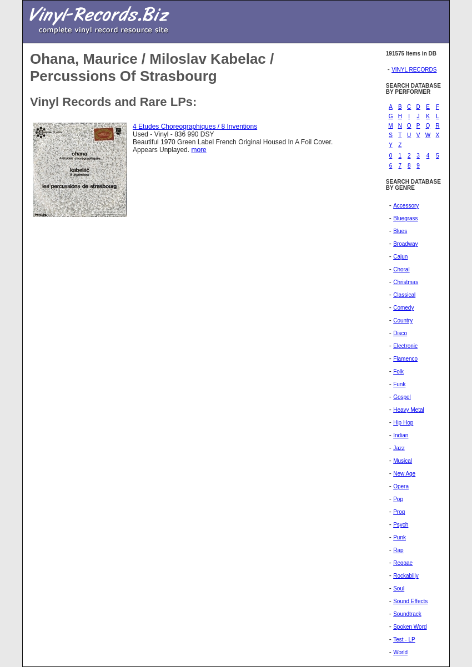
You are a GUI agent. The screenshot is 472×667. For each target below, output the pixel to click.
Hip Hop (403, 423)
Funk (399, 384)
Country (403, 320)
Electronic (405, 346)
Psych (400, 525)
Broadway (405, 244)
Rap (398, 550)
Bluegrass (405, 218)
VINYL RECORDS (413, 70)
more (198, 150)
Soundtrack (407, 614)
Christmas (405, 282)
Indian (400, 435)
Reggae (403, 563)
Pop (398, 499)
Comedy (403, 308)
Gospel (402, 397)
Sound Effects (410, 601)
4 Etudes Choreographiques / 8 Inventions (195, 126)
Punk (399, 537)
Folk (398, 371)
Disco (400, 333)
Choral (401, 269)
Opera (401, 486)
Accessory (406, 206)
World (400, 652)
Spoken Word (409, 627)
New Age (404, 474)
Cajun (400, 257)
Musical (402, 461)
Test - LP (404, 639)
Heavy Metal (408, 410)
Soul (398, 588)
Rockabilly (406, 576)
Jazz (399, 448)
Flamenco (405, 359)
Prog (399, 512)
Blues (400, 231)
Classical (404, 295)
